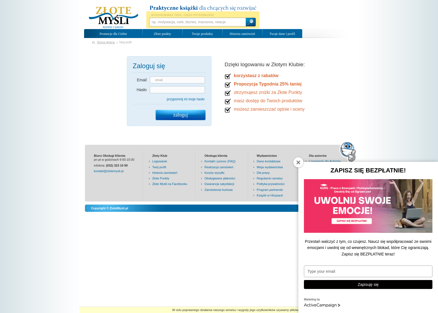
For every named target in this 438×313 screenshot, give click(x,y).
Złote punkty (162, 34)
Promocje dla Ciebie (113, 34)
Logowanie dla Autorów (325, 161)
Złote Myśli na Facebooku (169, 184)
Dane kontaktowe (268, 161)
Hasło (142, 89)
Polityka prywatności (271, 184)
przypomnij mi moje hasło (185, 99)
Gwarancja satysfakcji (219, 184)
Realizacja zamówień (218, 167)
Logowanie (159, 161)
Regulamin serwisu (270, 178)
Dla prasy (263, 172)
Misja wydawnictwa (270, 167)
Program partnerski (270, 189)
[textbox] (197, 22)
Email (142, 80)
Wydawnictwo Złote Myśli (113, 18)
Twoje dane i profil (282, 34)
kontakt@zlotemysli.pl (109, 171)
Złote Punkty (160, 178)
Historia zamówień (242, 34)
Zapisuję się (368, 284)
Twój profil (159, 167)
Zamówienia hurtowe (218, 189)
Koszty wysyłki (214, 172)
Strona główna (106, 42)
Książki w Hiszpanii (270, 195)
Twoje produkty (202, 34)
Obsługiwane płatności (219, 178)
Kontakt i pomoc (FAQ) (219, 161)
